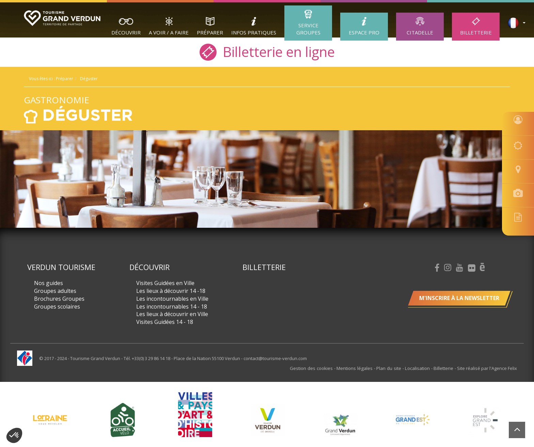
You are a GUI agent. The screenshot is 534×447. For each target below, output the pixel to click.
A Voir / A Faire (169, 32)
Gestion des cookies (315, 368)
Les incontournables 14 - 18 (171, 306)
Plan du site (391, 368)
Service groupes (308, 29)
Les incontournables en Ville (172, 298)
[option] (267, 420)
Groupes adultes (55, 291)
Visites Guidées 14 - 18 (164, 322)
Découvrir (126, 32)
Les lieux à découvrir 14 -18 (170, 291)
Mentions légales (358, 368)
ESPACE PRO (364, 32)
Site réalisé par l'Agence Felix (487, 368)
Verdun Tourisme (61, 267)
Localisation (419, 368)
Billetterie (476, 32)
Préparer (210, 32)
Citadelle (420, 32)
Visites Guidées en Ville (165, 283)
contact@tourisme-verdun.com (275, 358)
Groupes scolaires (57, 306)
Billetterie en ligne (267, 51)
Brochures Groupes (59, 298)
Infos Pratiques (253, 32)
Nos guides (48, 283)
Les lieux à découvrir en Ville (172, 314)
